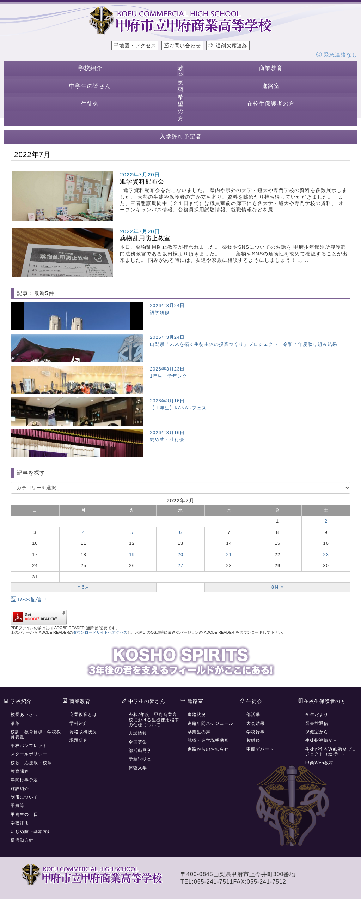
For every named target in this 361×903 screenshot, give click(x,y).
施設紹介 (20, 788)
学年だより (316, 714)
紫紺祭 (253, 740)
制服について (24, 797)
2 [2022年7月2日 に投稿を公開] (326, 521)
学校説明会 (140, 759)
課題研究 (78, 740)
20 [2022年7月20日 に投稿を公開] (180, 554)
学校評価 (20, 822)
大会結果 (255, 723)
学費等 (17, 805)
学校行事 (255, 731)
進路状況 (197, 714)
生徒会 (90, 104)
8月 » (277, 587)
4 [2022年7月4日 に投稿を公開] (83, 532)
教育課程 (20, 771)
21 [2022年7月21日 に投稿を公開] (229, 554)
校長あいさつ (24, 714)
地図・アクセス (135, 45)
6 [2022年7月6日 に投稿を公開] (180, 532)
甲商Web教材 (319, 762)
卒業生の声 (199, 731)
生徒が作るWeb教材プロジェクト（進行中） (330, 752)
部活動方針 (22, 840)
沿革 (15, 723)
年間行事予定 (24, 779)
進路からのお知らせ (208, 749)
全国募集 (138, 742)
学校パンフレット (29, 745)
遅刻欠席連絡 (227, 45)
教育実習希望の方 (181, 93)
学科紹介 (78, 723)
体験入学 (138, 767)
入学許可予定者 (181, 136)
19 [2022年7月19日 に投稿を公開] (132, 554)
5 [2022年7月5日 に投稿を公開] (131, 532)
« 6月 (83, 587)
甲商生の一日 (24, 814)
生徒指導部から (321, 740)
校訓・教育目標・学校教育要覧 (36, 734)
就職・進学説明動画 (208, 740)
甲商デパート (260, 749)
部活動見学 (140, 750)
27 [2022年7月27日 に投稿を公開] (180, 565)
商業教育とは (83, 714)
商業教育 (271, 68)
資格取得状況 (83, 731)
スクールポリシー (29, 754)
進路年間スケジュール (210, 723)
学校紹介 (90, 68)
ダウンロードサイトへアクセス (100, 632)
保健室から (316, 731)
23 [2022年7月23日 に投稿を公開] (326, 554)
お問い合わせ (182, 45)
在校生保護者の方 (271, 104)
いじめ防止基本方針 (31, 831)
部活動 (253, 714)
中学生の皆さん (90, 86)
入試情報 (138, 733)
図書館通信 (316, 723)
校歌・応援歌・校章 (31, 762)
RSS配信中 (29, 599)
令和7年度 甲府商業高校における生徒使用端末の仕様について (154, 719)
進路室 (271, 86)
